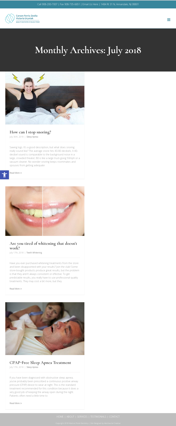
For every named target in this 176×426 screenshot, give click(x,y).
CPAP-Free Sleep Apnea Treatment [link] (40, 362)
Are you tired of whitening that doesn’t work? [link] (43, 245)
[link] (4, 174)
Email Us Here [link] (90, 4)
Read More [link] (15, 172)
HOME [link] (60, 416)
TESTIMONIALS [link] (98, 416)
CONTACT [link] (114, 416)
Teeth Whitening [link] (34, 252)
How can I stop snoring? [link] (30, 132)
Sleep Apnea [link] (32, 136)
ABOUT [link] (70, 416)
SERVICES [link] (82, 416)
